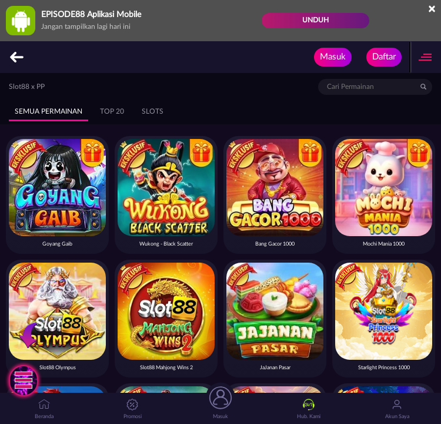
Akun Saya (397, 409)
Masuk (333, 56)
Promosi (132, 409)
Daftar (384, 56)
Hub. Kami (308, 409)
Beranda (44, 409)
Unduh (315, 20)
